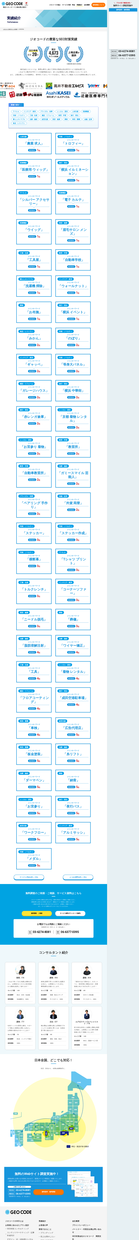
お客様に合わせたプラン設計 (17, 1225)
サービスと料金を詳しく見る (29, 877)
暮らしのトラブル (19, 119)
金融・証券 (88, 119)
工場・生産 (33, 115)
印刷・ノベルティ (19, 115)
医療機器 (86, 111)
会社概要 (87, 5)
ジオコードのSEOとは (14, 1221)
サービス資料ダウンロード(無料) (70, 913)
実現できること (45, 1229)
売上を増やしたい (48, 1237)
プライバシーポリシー (81, 1225)
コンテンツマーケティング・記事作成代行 (20, 1234)
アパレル (16, 111)
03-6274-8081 (42, 932)
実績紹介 (79, 5)
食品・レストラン (19, 123)
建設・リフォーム (48, 115)
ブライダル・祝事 (46, 111)
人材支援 (75, 111)
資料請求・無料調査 (48, 1192)
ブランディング (47, 1233)
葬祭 (66, 119)
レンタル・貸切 (62, 111)
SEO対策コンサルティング (18, 1229)
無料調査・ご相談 (36, 913)
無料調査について (98, 5)
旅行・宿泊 (74, 115)
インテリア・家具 (30, 111)
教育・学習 (62, 115)
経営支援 (45, 119)
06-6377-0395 (70, 932)
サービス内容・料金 (68, 5)
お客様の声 (43, 1225)
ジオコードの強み (54, 5)
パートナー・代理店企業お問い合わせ (86, 1230)
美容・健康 (56, 119)
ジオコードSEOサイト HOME (10, 29)
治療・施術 (33, 119)
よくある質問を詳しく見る (78, 877)
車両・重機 (76, 119)
